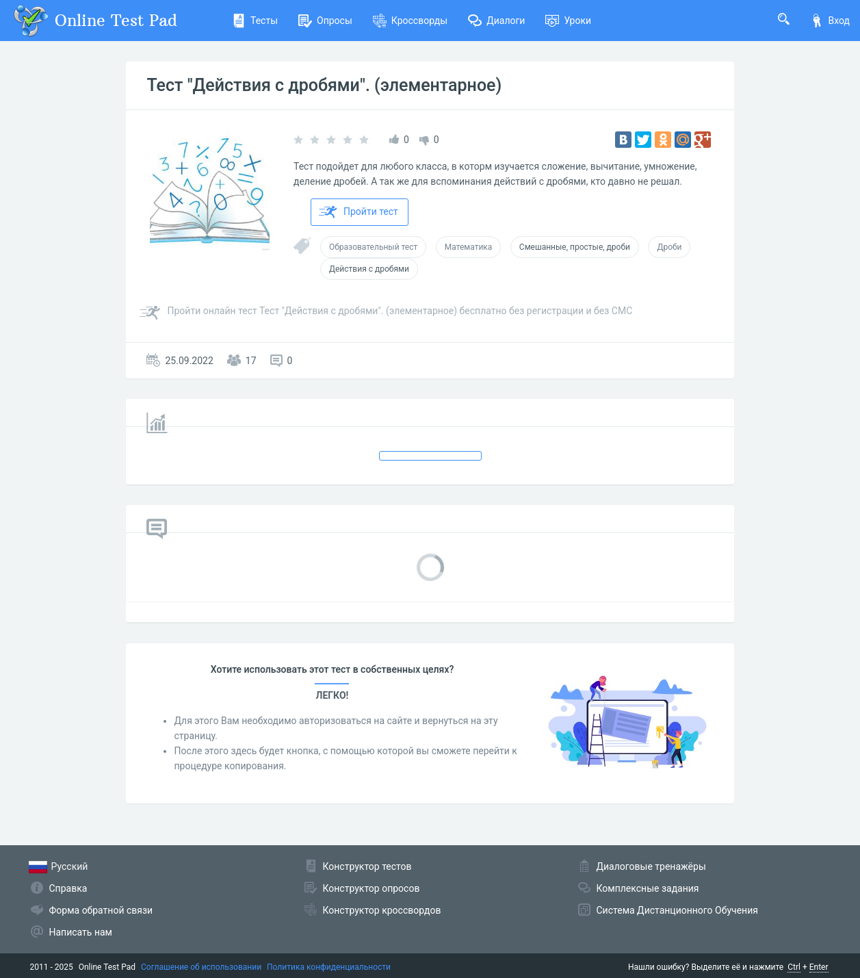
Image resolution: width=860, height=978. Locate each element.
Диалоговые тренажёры (651, 866)
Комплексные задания (648, 888)
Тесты (255, 20)
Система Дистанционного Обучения (677, 910)
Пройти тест (358, 212)
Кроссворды (410, 20)
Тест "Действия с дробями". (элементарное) (323, 85)
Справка (68, 888)
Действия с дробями (369, 269)
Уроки (568, 20)
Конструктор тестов (367, 866)
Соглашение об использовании (201, 967)
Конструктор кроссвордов (382, 910)
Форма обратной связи (101, 910)
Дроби (669, 247)
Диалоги (496, 20)
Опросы (325, 20)
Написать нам (80, 932)
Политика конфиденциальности (329, 967)
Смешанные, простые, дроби (574, 247)
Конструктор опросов (371, 888)
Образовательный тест (373, 247)
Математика (469, 247)
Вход (830, 20)
